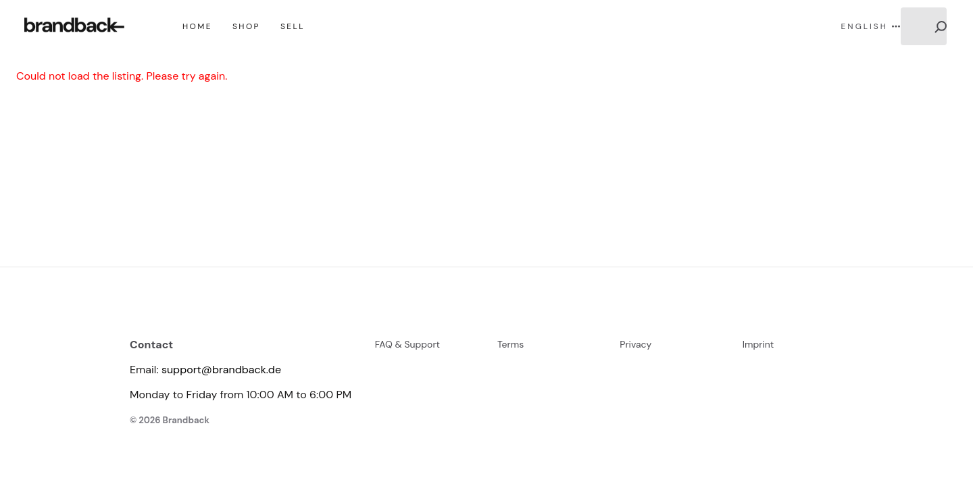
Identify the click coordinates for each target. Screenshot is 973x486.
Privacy (635, 344)
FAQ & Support (407, 344)
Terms (510, 344)
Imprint (758, 344)
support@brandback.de (221, 369)
